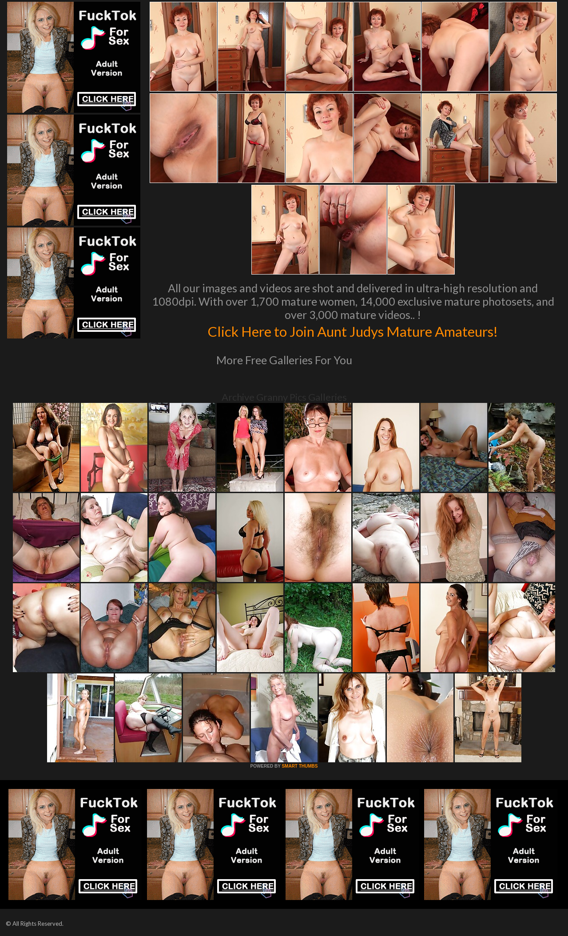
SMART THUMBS (300, 766)
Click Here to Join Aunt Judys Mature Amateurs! (353, 330)
